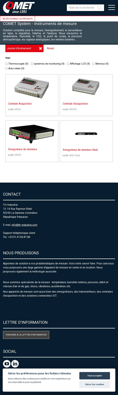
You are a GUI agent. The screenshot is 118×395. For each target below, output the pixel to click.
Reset (50, 48)
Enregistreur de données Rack (80, 149)
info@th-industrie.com (24, 225)
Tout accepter (94, 375)
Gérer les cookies (94, 384)
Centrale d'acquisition (75, 103)
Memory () (100, 63)
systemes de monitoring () (47, 63)
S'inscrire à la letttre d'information (26, 334)
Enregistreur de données (22, 149)
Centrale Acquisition (20, 103)
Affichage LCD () (78, 63)
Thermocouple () (16, 63)
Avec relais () (14, 68)
